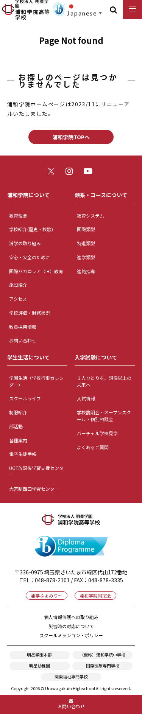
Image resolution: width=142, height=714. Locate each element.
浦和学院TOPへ (71, 137)
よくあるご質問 (93, 447)
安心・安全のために (29, 257)
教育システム (90, 215)
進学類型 (86, 257)
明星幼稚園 (39, 666)
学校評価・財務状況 (29, 313)
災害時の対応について (71, 626)
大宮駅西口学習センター (34, 488)
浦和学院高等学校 (33, 9)
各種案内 (18, 440)
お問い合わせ (22, 340)
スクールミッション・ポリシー (71, 635)
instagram (71, 172)
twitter (52, 172)
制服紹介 (18, 412)
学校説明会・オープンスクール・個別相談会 (104, 415)
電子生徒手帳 (22, 454)
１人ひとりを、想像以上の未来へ (104, 381)
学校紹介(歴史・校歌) (31, 229)
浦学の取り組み (25, 243)
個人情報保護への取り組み (71, 617)
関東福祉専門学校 (71, 677)
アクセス (18, 299)
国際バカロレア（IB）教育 (36, 271)
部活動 (16, 426)
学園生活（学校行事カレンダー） (36, 381)
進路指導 (86, 271)
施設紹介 (18, 285)
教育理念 (18, 215)
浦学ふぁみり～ (46, 595)
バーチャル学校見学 (97, 433)
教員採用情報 (22, 327)
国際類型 (86, 229)
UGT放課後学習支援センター (36, 471)
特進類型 (86, 243)
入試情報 (86, 398)
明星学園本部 (39, 655)
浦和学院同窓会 (95, 595)
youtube (89, 172)
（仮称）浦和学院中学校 (102, 655)
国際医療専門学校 (102, 666)
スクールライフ (25, 398)
